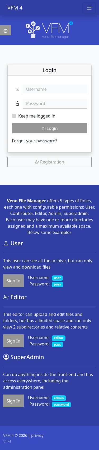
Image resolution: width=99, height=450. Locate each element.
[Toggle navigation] (89, 7)
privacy (37, 435)
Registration (49, 162)
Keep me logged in (36, 116)
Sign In (13, 281)
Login (49, 128)
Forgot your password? (34, 141)
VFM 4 (14, 7)
